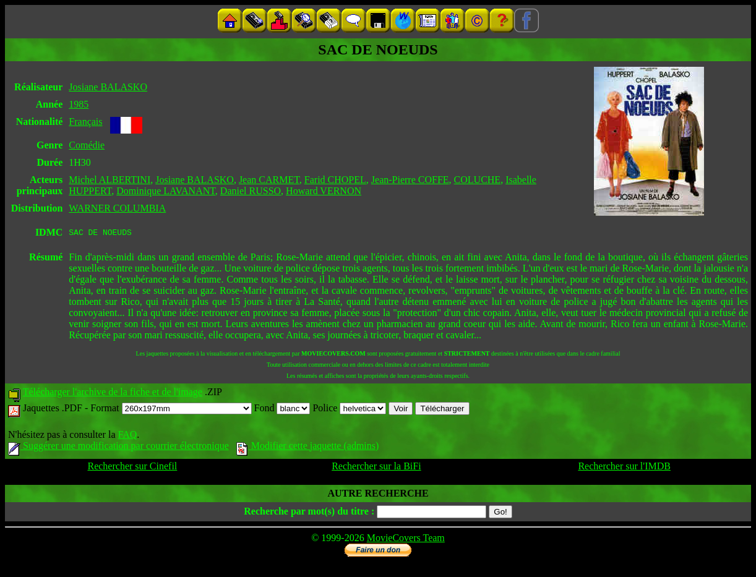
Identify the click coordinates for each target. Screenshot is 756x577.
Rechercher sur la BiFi (376, 468)
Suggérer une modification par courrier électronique (118, 447)
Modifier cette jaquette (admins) (307, 447)
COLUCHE (477, 179)
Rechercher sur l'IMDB (624, 468)
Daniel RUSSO (250, 191)
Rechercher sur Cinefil (132, 468)
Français (85, 121)
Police (349, 409)
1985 (78, 104)
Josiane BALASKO (108, 87)
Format (170, 409)
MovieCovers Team (406, 539)
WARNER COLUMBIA (117, 208)
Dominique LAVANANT (165, 191)
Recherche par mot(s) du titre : (309, 513)
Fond (282, 409)
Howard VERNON (323, 191)
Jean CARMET (269, 179)
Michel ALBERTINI (109, 179)
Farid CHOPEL (335, 179)
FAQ (127, 436)
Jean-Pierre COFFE (410, 179)
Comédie (87, 145)
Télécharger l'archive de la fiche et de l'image (112, 393)
